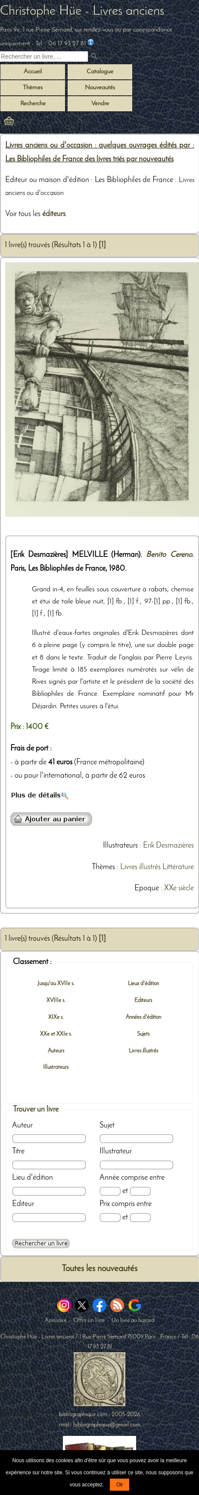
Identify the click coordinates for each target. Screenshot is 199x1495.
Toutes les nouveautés (99, 1268)
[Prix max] (140, 1217)
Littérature (178, 867)
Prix (105, 1204)
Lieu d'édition (32, 1177)
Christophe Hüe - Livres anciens (82, 11)
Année (109, 1177)
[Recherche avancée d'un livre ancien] (41, 1243)
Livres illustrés (140, 867)
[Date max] (140, 1191)
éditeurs (53, 214)
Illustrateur (116, 1151)
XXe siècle (179, 888)
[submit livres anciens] (95, 56)
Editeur (23, 1204)
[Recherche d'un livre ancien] (44, 56)
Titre (18, 1151)
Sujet (107, 1125)
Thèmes (103, 867)
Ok (119, 1485)
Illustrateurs (120, 846)
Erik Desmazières (168, 846)
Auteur (22, 1125)
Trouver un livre (36, 1109)
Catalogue (100, 72)
